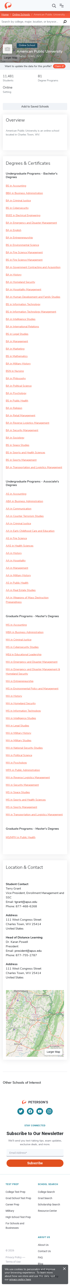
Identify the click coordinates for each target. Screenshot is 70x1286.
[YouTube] (39, 1111)
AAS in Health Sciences (19, 545)
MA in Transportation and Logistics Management (34, 814)
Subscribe (35, 1163)
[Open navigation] (61, 5)
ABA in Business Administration (24, 501)
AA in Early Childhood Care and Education (30, 531)
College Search (46, 1191)
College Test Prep (15, 1191)
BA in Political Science (19, 386)
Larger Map (53, 1051)
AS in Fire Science (16, 538)
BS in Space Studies (17, 445)
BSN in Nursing (15, 371)
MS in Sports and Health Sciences (26, 800)
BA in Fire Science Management (24, 252)
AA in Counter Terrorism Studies (25, 516)
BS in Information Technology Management (31, 311)
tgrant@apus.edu (26, 902)
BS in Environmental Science (22, 245)
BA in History (13, 274)
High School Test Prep (18, 1217)
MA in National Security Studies (24, 748)
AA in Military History (18, 575)
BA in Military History (18, 363)
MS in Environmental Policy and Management (32, 688)
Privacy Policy (14, 1257)
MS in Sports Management (21, 807)
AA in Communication (18, 508)
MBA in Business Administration (24, 632)
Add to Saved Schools (35, 106)
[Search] (54, 5)
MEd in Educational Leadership (23, 654)
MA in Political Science (19, 755)
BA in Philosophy (16, 378)
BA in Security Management (22, 430)
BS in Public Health (17, 400)
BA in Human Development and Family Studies (33, 297)
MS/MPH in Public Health (20, 837)
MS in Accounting (16, 625)
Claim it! (59, 66)
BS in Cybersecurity (17, 208)
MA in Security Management (22, 785)
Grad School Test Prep (18, 1198)
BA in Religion (14, 408)
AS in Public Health (17, 583)
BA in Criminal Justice (18, 200)
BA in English (13, 230)
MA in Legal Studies (17, 725)
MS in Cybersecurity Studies (22, 647)
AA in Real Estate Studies (21, 590)
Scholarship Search (49, 1204)
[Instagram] (49, 1111)
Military (10, 1210)
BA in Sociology (15, 437)
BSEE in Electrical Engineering (23, 215)
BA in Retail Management (20, 415)
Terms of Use (13, 1261)
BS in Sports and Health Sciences (25, 452)
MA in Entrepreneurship (19, 681)
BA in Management (17, 341)
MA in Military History (18, 733)
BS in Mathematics (17, 356)
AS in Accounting (16, 494)
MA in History (14, 696)
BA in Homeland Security (20, 282)
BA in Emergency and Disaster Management (31, 223)
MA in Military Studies (18, 740)
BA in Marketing (15, 349)
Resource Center (47, 1210)
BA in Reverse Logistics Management (27, 423)
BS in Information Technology (23, 304)
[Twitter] (20, 1111)
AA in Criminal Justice (18, 523)
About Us (43, 1244)
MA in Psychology (16, 762)
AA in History (14, 553)
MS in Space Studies (18, 792)
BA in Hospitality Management (23, 289)
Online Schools (21, 14)
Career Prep (12, 1204)
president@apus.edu (28, 951)
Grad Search (45, 1198)
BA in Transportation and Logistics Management (34, 467)
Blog (40, 1263)
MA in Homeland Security (21, 703)
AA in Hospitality (16, 560)
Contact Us (44, 1251)
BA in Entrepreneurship (19, 237)
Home (5, 14)
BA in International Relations (22, 326)
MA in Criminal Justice (18, 639)
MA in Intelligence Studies (21, 718)
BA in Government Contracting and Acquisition (33, 267)
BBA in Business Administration (24, 193)
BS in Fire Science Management (24, 260)
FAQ (40, 1257)
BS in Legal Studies (17, 334)
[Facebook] (30, 1111)
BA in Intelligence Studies (20, 319)
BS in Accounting (16, 185)
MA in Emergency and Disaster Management (31, 662)
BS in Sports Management (21, 460)
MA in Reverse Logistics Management (28, 777)
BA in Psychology (16, 393)
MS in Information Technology (23, 711)
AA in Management (17, 568)
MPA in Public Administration (23, 770)
